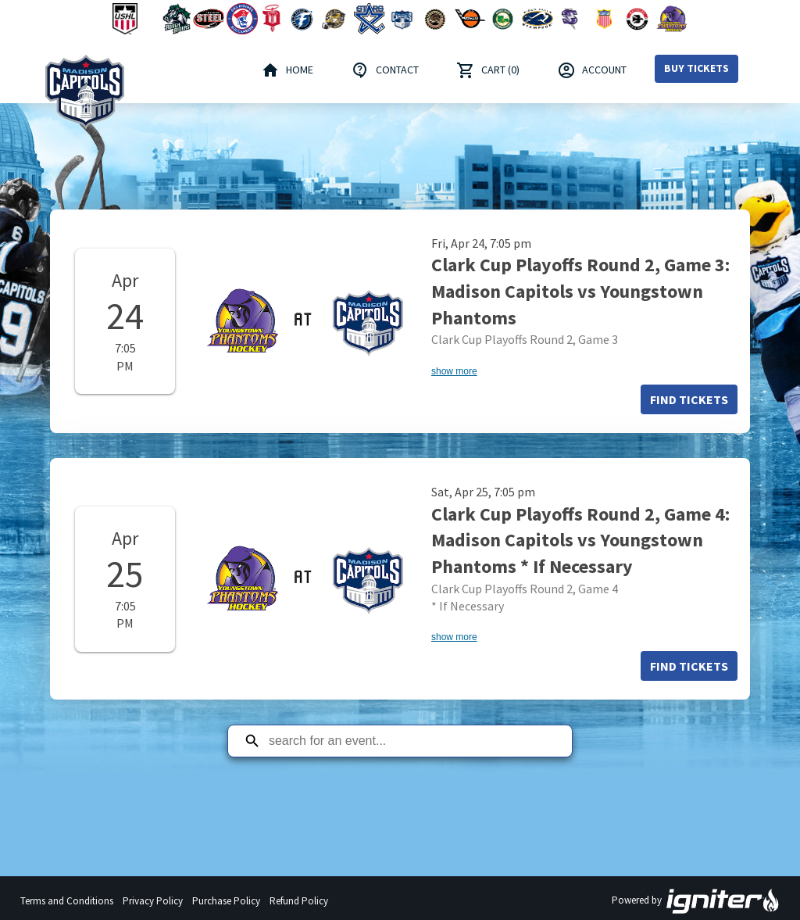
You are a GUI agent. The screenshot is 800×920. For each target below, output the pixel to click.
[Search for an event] (411, 741)
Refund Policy (299, 900)
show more (454, 371)
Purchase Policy (226, 900)
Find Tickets (689, 399)
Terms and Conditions (66, 900)
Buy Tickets (696, 68)
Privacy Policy (153, 900)
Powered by (696, 901)
